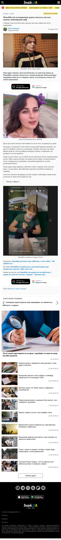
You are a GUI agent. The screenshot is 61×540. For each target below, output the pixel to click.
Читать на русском (50, 13)
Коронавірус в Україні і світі (40, 8)
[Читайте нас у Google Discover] (20, 86)
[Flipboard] (38, 488)
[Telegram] (23, 488)
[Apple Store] (23, 497)
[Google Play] (37, 497)
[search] (2, 2)
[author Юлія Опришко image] (5, 29)
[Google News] (33, 488)
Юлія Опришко (13, 28)
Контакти (5, 522)
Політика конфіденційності (11, 512)
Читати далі (30, 476)
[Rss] (18, 488)
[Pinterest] (43, 488)
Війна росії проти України (16, 8)
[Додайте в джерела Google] (40, 86)
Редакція (5, 519)
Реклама (5, 515)
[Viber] (28, 488)
